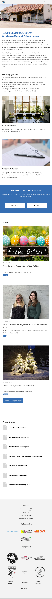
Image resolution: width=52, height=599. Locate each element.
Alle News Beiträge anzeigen (13, 401)
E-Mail (37, 205)
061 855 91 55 (15, 205)
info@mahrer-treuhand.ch (26, 519)
